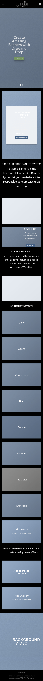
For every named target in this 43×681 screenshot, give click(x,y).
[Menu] (3, 4)
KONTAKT (21, 673)
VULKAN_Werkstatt (27, 678)
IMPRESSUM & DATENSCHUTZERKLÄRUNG (21, 676)
